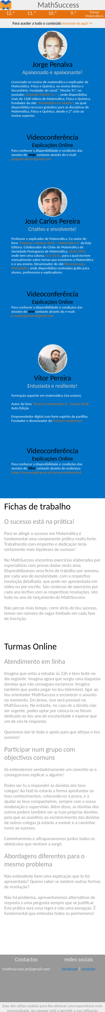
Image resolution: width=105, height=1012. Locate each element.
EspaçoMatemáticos (95, 14)
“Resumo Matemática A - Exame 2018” (61, 404)
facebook (70, 968)
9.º (73, 13)
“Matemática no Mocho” (55, 103)
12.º (10, 13)
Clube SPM (77, 251)
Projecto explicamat (67, 421)
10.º (52, 13)
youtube (88, 968)
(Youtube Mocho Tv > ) (42, 94)
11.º (31, 13)
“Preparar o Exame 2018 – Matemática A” (49, 243)
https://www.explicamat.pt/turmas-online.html (46, 472)
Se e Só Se (52, 255)
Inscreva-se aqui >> (77, 23)
